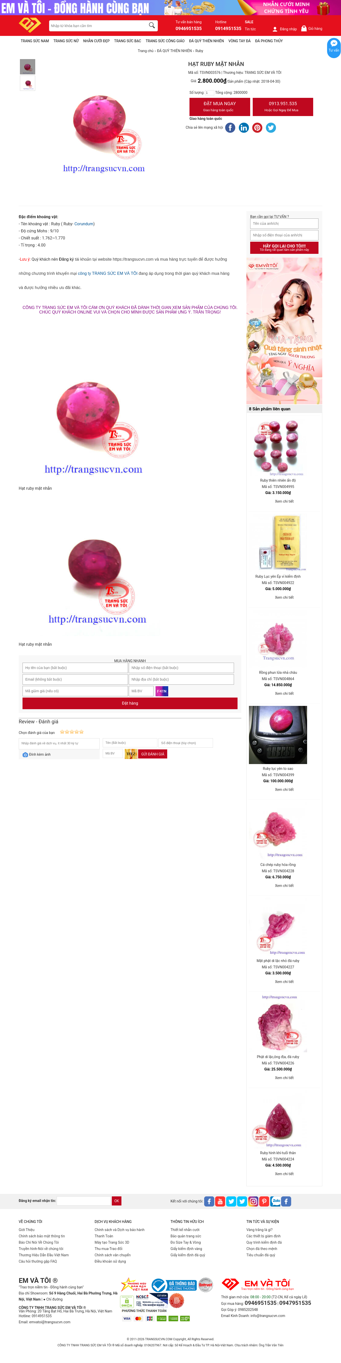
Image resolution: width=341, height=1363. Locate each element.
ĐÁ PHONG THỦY (269, 41)
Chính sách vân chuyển (113, 1255)
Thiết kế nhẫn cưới (184, 1230)
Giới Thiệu (26, 1230)
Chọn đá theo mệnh (261, 1249)
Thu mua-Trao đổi (108, 1249)
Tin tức (250, 29)
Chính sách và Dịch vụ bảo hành (119, 1230)
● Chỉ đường (52, 1299)
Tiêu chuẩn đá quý (260, 1255)
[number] (209, 92)
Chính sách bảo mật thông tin (42, 1236)
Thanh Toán (104, 1236)
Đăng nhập (284, 29)
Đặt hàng (130, 703)
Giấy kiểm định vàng (186, 1249)
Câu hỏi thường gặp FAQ (38, 1261)
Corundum (83, 223)
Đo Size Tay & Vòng (185, 1242)
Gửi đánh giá (152, 754)
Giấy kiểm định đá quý (187, 1255)
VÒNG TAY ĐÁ (239, 41)
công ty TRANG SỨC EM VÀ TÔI (107, 273)
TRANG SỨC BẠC (127, 41)
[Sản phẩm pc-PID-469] (284, 331)
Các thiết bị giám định (263, 1236)
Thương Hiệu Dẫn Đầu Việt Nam (44, 1255)
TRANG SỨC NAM (35, 41)
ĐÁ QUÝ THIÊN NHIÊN (206, 41)
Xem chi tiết (284, 501)
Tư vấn (334, 50)
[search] (153, 26)
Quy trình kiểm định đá (264, 1242)
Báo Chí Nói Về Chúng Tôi (39, 1242)
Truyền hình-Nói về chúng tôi (41, 1249)
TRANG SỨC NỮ (65, 41)
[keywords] (95, 26)
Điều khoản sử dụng (110, 1261)
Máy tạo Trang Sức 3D (112, 1242)
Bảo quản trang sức (185, 1236)
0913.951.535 (283, 107)
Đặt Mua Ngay (220, 107)
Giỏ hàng (311, 28)
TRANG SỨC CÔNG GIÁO (165, 41)
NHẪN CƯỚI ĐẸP (96, 41)
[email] (84, 1200)
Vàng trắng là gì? (259, 1230)
